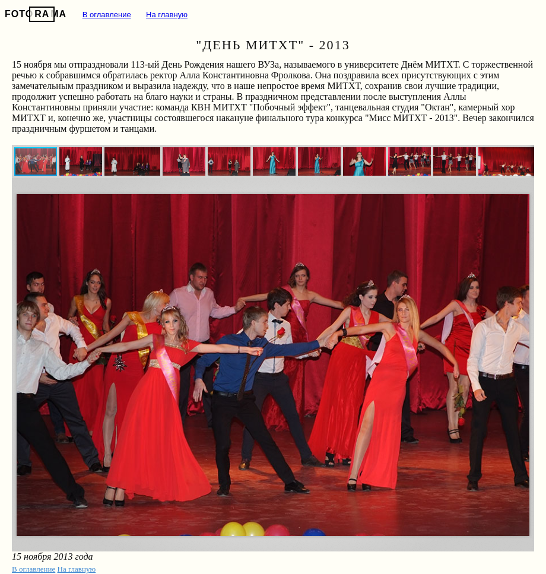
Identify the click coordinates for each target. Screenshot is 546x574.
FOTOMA (35, 14)
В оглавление (106, 14)
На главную (167, 14)
